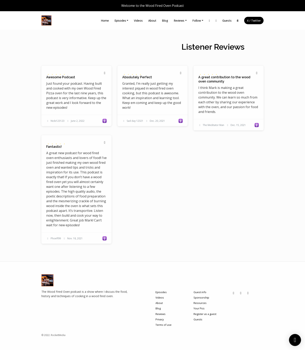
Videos (138, 20)
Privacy (160, 319)
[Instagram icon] (234, 293)
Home (105, 20)
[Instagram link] (209, 20)
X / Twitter (254, 20)
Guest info (200, 292)
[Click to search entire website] (237, 20)
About (152, 20)
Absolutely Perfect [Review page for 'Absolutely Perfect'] (137, 77)
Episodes (120, 20)
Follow (196, 20)
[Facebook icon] (241, 293)
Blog (165, 20)
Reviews (179, 20)
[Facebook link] (216, 20)
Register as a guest (205, 314)
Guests (227, 20)
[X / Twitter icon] (248, 293)
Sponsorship (201, 297)
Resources (200, 303)
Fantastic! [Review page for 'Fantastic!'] (54, 147)
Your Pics (199, 308)
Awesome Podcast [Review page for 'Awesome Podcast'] (60, 77)
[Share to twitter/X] (105, 72)
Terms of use (164, 325)
